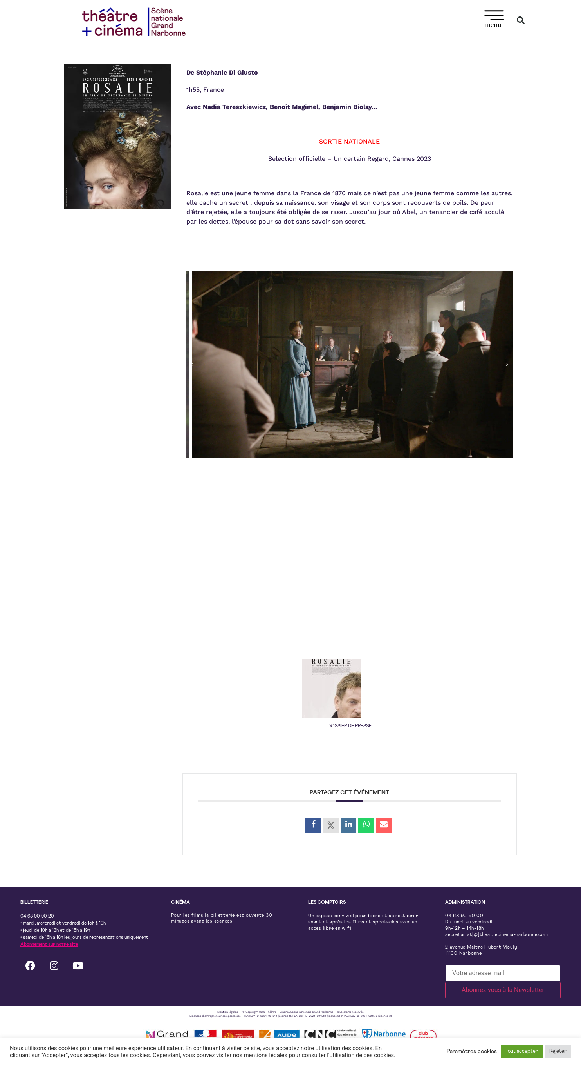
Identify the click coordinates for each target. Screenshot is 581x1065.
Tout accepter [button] (521, 1051)
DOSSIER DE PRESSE (350, 726)
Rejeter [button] (558, 1051)
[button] (494, 20)
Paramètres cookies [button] (472, 1051)
